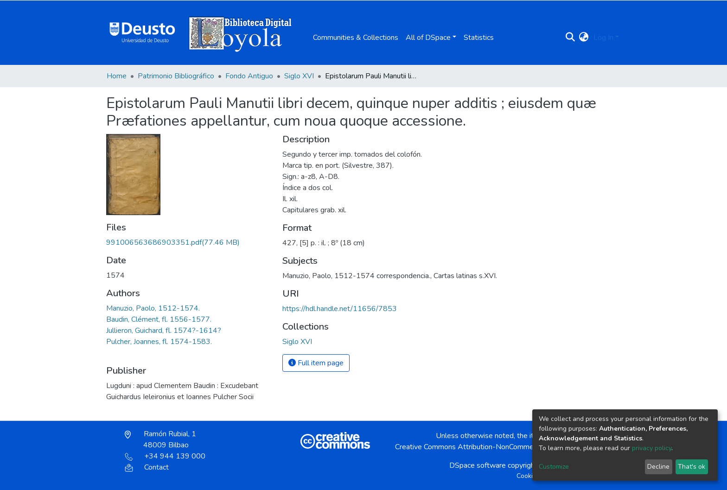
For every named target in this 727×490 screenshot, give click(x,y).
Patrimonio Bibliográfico (176, 76)
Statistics (479, 37)
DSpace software (477, 465)
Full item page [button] (316, 363)
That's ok (691, 466)
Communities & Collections (355, 37)
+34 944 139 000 (165, 456)
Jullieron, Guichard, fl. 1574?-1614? (163, 330)
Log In (603, 37)
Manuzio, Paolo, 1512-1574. (153, 308)
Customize (554, 466)
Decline (658, 466)
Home (117, 76)
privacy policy (651, 448)
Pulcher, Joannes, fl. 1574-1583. (159, 342)
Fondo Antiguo (249, 76)
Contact (147, 467)
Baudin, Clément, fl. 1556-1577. (158, 319)
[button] (584, 37)
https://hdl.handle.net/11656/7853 (339, 309)
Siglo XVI (299, 76)
